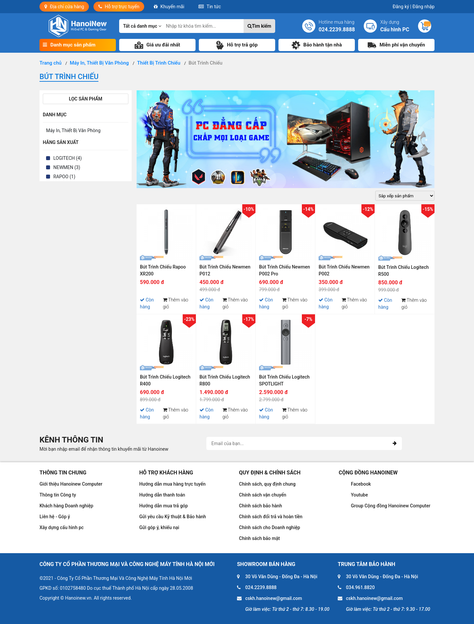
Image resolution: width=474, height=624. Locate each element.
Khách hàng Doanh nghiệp (66, 505)
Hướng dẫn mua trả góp (163, 505)
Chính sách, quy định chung (267, 484)
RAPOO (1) (64, 176)
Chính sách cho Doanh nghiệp (269, 527)
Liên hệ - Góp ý (55, 516)
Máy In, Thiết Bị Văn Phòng (73, 130)
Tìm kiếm (259, 26)
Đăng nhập (423, 6)
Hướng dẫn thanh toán (162, 494)
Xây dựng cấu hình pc (62, 527)
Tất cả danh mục (142, 26)
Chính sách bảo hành (260, 505)
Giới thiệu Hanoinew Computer (71, 484)
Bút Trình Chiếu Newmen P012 (224, 270)
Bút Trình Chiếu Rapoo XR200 (163, 270)
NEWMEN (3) (66, 167)
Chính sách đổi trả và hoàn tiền (271, 516)
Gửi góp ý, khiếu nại (159, 527)
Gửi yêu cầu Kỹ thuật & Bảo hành (172, 516)
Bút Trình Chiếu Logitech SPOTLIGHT (284, 380)
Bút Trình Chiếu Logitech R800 (224, 380)
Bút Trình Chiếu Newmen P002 (344, 270)
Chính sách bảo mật (259, 538)
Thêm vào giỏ (175, 303)
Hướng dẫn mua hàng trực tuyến (172, 484)
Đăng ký (402, 6)
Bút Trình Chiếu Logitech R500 (403, 271)
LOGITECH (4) (67, 158)
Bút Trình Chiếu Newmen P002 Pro (284, 270)
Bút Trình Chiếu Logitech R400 (165, 380)
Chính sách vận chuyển (262, 494)
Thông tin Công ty (58, 494)
